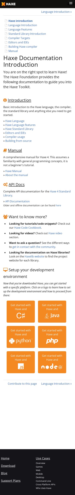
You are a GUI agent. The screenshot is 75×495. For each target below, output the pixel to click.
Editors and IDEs (18, 42)
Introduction (19, 100)
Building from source (18, 141)
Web (38, 470)
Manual (13, 51)
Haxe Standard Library (19, 129)
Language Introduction (55, 12)
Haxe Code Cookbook (27, 227)
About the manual (16, 175)
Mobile (39, 473)
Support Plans (11, 480)
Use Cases (43, 458)
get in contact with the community (33, 247)
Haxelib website (34, 256)
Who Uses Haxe (43, 488)
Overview (40, 463)
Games (39, 466)
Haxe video (55, 233)
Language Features (20, 29)
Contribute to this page (22, 383)
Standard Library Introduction (27, 34)
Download (8, 465)
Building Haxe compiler (22, 46)
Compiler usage (15, 137)
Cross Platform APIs (45, 484)
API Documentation (17, 201)
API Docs (17, 184)
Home (5, 458)
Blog (4, 473)
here (58, 205)
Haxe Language (14, 121)
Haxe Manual (13, 171)
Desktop (40, 477)
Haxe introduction (20, 21)
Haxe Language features (20, 125)
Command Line (43, 480)
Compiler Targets (19, 38)
